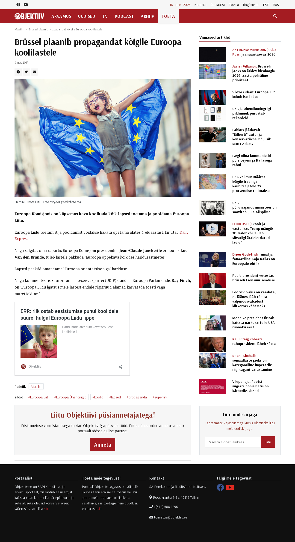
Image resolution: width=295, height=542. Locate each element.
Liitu (268, 442)
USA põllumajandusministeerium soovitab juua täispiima (254, 207)
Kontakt (200, 4)
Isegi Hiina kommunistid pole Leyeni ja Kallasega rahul (252, 160)
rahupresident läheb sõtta (254, 341)
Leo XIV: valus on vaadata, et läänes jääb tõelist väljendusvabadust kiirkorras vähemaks (254, 299)
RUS (276, 4)
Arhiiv (147, 16)
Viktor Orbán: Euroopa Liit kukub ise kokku (253, 94)
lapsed (116, 397)
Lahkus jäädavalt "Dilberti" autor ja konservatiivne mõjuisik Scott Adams (251, 136)
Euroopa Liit (39, 397)
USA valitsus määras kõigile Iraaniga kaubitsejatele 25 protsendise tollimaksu (251, 183)
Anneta (102, 444)
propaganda (138, 397)
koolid (98, 397)
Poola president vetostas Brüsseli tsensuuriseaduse (253, 277)
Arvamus (61, 16)
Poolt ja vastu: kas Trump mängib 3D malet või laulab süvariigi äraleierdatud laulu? (252, 232)
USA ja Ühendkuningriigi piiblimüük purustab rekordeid (251, 113)
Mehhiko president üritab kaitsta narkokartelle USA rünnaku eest (253, 322)
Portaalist (217, 4)
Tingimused (251, 4)
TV (105, 16)
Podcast (124, 16)
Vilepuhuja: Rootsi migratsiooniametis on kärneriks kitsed (250, 386)
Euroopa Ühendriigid (71, 397)
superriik (161, 397)
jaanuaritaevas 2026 (254, 51)
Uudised (86, 16)
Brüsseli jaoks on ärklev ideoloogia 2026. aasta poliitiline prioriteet (253, 73)
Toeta (234, 4)
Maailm (19, 29)
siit (46, 508)
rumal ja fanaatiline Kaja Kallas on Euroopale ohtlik (253, 259)
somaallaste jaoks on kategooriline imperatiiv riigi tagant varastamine (252, 362)
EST (266, 4)
